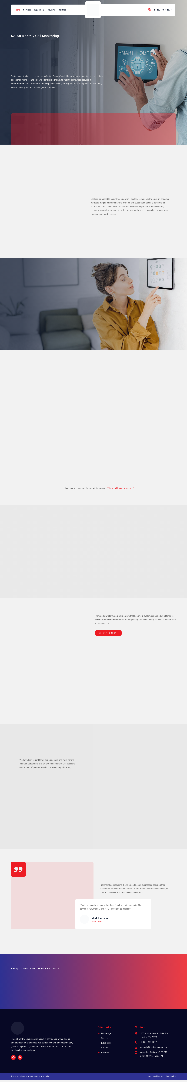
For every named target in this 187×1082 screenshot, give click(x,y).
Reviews (51, 10)
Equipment (39, 10)
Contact (62, 10)
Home (17, 10)
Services (27, 10)
